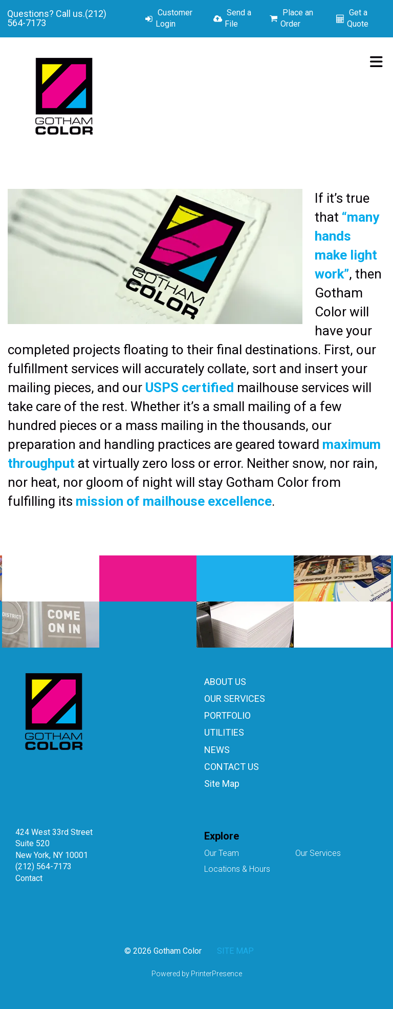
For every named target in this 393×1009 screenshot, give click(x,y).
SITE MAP (235, 951)
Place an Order (296, 18)
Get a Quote (357, 18)
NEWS (217, 749)
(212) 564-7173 (43, 866)
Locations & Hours (237, 869)
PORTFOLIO (227, 715)
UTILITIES (224, 732)
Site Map (221, 783)
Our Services (318, 853)
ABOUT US (225, 681)
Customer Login (174, 18)
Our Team (221, 853)
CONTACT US (231, 766)
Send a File (238, 18)
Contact (28, 878)
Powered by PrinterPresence (196, 974)
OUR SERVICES (234, 698)
